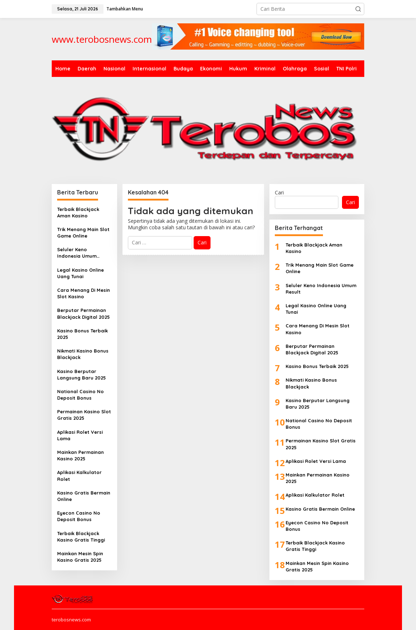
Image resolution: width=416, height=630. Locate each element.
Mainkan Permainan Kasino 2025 (80, 455)
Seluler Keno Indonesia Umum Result (77, 253)
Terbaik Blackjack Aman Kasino (78, 212)
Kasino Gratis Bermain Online (83, 496)
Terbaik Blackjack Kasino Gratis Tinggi (81, 536)
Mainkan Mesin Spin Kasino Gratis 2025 (80, 557)
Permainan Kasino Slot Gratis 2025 (84, 415)
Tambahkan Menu (124, 9)
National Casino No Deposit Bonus (80, 394)
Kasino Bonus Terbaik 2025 (82, 334)
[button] (358, 9)
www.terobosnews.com (102, 39)
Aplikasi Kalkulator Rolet (79, 475)
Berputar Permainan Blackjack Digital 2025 (83, 313)
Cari (279, 192)
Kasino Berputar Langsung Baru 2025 (81, 374)
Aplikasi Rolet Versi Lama (80, 435)
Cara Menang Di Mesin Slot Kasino (83, 293)
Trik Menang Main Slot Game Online (83, 232)
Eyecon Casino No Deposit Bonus (78, 516)
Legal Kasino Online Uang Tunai (80, 273)
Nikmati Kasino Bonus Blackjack (82, 354)
